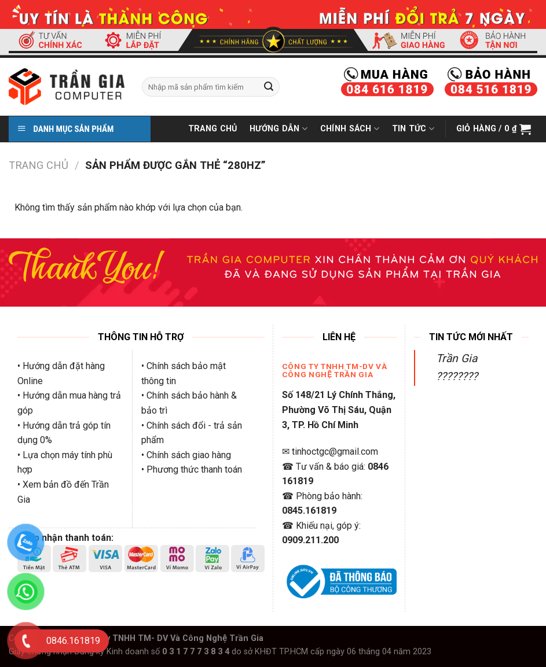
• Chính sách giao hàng (186, 454)
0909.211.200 (310, 540)
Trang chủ (38, 165)
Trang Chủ (212, 129)
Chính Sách (349, 128)
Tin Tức (413, 128)
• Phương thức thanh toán (191, 469)
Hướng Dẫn (278, 128)
